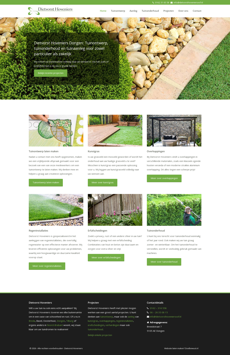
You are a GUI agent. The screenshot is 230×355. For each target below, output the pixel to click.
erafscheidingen (96, 325)
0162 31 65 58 (162, 2)
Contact (197, 10)
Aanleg (133, 10)
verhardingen (112, 325)
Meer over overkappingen (164, 178)
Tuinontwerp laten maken (46, 182)
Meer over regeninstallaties (47, 265)
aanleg (131, 316)
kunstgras (93, 320)
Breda (32, 320)
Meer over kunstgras (103, 182)
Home (103, 10)
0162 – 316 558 (158, 308)
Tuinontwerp (118, 10)
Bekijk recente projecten (50, 72)
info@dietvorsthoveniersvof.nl (188, 2)
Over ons (183, 10)
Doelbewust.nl (191, 348)
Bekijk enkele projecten (100, 335)
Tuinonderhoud (150, 10)
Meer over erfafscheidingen (106, 257)
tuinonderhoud (95, 329)
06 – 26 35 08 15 (159, 312)
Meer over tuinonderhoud (164, 261)
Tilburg (69, 320)
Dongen (61, 320)
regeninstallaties (124, 320)
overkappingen (107, 320)
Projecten (168, 10)
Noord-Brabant (55, 325)
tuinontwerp (106, 316)
